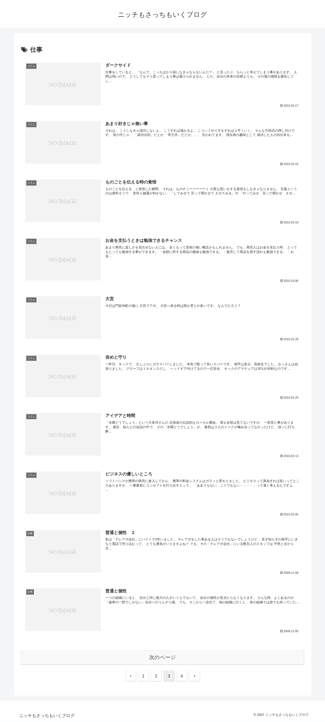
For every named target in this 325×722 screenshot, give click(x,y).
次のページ (162, 658)
